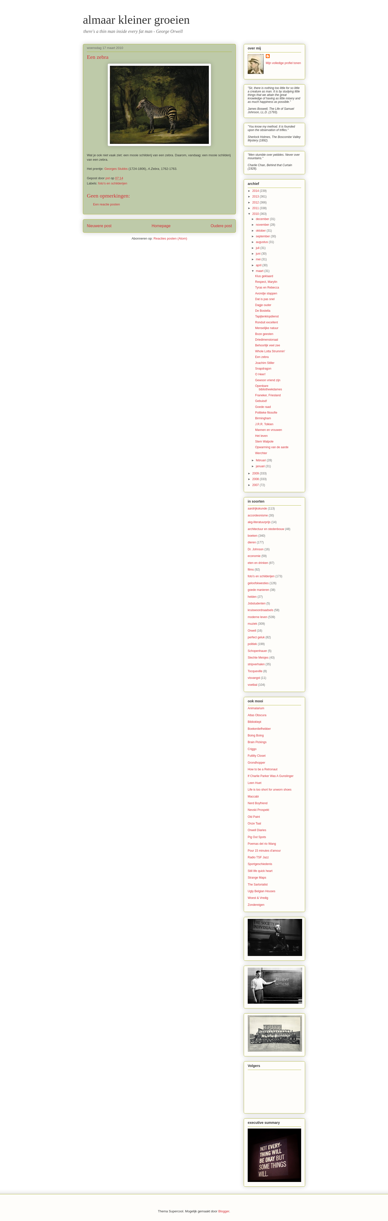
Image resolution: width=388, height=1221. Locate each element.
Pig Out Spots (257, 837)
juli (258, 248)
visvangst (254, 678)
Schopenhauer (257, 651)
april (259, 265)
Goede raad (263, 407)
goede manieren (258, 590)
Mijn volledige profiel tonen (283, 63)
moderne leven (257, 617)
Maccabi (253, 796)
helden (252, 597)
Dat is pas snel (265, 299)
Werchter (261, 453)
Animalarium (256, 708)
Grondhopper (256, 762)
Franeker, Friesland (268, 395)
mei (259, 259)
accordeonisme (258, 515)
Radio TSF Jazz (258, 857)
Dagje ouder (263, 305)
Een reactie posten (106, 204)
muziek (252, 623)
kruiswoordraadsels (260, 610)
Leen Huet (254, 783)
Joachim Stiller (264, 363)
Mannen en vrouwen (268, 430)
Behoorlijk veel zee (267, 345)
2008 (256, 479)
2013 (256, 196)
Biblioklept (254, 722)
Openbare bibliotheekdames (268, 387)
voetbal (252, 685)
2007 (256, 485)
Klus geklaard (264, 276)
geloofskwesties (258, 583)
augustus (262, 242)
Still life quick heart (260, 871)
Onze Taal (254, 823)
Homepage (161, 226)
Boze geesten (264, 334)
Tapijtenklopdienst (267, 316)
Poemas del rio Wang (262, 843)
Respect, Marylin (266, 282)
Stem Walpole (264, 441)
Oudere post (221, 226)
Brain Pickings (257, 742)
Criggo (252, 749)
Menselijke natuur (266, 328)
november (263, 224)
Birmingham (263, 418)
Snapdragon (263, 368)
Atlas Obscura (257, 715)
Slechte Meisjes (258, 657)
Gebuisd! (261, 401)
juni (258, 253)
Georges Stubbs (116, 169)
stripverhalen (256, 664)
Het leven (261, 436)
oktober (261, 230)
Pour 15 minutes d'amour (264, 850)
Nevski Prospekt (258, 810)
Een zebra (262, 357)
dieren (252, 542)
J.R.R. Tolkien (264, 424)
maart (260, 271)
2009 (256, 473)
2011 (256, 208)
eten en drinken (258, 563)
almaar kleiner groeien (136, 19)
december (263, 219)
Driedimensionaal (266, 339)
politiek (252, 644)
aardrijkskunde (257, 508)
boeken (252, 535)
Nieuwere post (99, 226)
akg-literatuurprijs (259, 522)
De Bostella (262, 310)
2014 (256, 191)
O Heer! (260, 374)
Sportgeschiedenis (260, 864)
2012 (256, 202)
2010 (256, 214)
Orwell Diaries (257, 830)
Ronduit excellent (266, 322)
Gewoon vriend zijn (267, 380)
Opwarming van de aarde (272, 447)
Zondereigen (256, 905)
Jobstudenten (257, 603)
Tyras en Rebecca (267, 287)
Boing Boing (256, 735)
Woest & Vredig (258, 898)
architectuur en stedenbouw (266, 529)
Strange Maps (257, 877)
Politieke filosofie (266, 412)
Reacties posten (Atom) (170, 238)
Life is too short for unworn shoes (269, 789)
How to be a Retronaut (262, 769)
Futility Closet (257, 755)
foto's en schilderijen (112, 183)
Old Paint (254, 817)
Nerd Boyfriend (257, 803)
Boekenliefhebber (259, 729)
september (263, 236)
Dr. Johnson (256, 549)
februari (261, 460)
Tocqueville (255, 671)
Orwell (252, 630)
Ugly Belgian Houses (261, 891)
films (251, 569)
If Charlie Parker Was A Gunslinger (270, 776)
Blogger (223, 1211)
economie (254, 556)
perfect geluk (256, 637)
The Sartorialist (258, 884)
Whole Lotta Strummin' (270, 351)
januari (261, 466)
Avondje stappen (266, 293)
